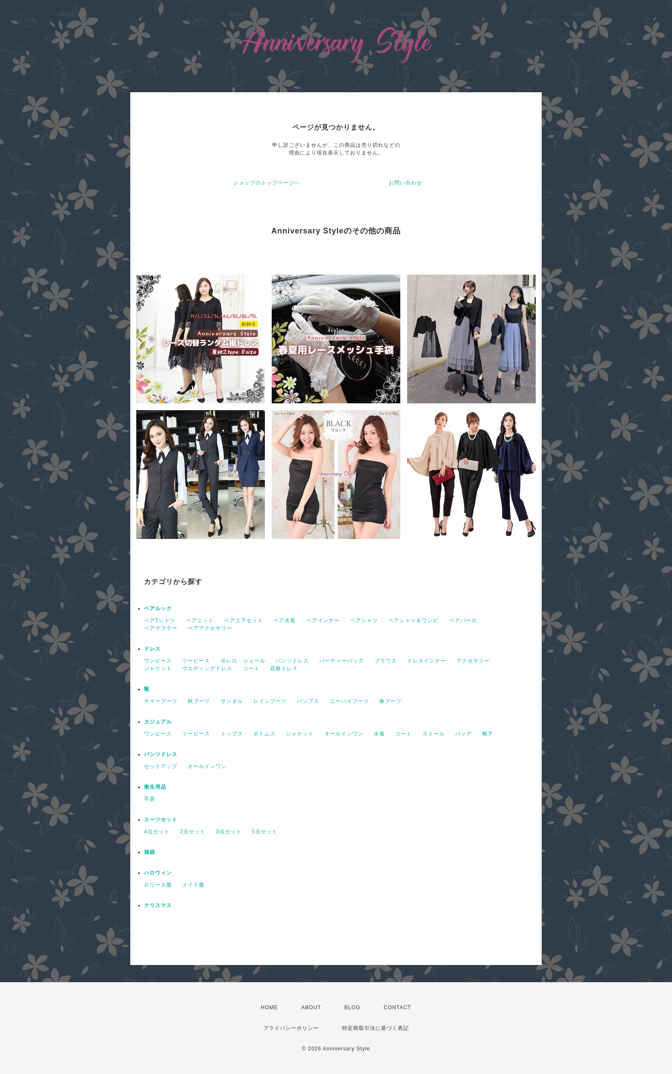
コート (251, 669)
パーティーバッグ (341, 661)
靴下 (487, 734)
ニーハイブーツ (349, 701)
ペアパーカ (463, 620)
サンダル (232, 701)
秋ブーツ (199, 701)
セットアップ (160, 766)
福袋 (149, 852)
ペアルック (158, 608)
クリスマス (158, 905)
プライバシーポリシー (291, 1028)
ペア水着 (284, 620)
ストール (434, 734)
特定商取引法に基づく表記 (375, 1028)
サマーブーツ (160, 701)
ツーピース (196, 661)
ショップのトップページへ (266, 183)
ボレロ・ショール (243, 661)
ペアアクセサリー (210, 628)
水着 (379, 734)
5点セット (265, 832)
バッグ (463, 734)
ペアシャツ (364, 620)
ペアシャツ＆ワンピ (413, 620)
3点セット (229, 832)
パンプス (308, 701)
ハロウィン (158, 873)
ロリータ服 (158, 885)
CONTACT (397, 1007)
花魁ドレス (284, 669)
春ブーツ (390, 701)
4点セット (157, 832)
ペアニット (200, 620)
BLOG (352, 1007)
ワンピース (158, 661)
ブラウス (386, 661)
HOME (269, 1007)
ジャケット (158, 669)
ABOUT (311, 1007)
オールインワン (343, 734)
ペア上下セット (243, 620)
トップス (232, 734)
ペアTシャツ (159, 620)
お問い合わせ (405, 183)
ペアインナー (323, 620)
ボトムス (264, 734)
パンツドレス (292, 661)
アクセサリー (473, 661)
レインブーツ (270, 701)
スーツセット (160, 820)
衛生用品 (155, 787)
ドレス (152, 649)
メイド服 (193, 885)
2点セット (193, 832)
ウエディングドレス (207, 669)
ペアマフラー (160, 628)
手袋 (149, 799)
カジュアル (158, 722)
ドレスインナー (426, 661)
